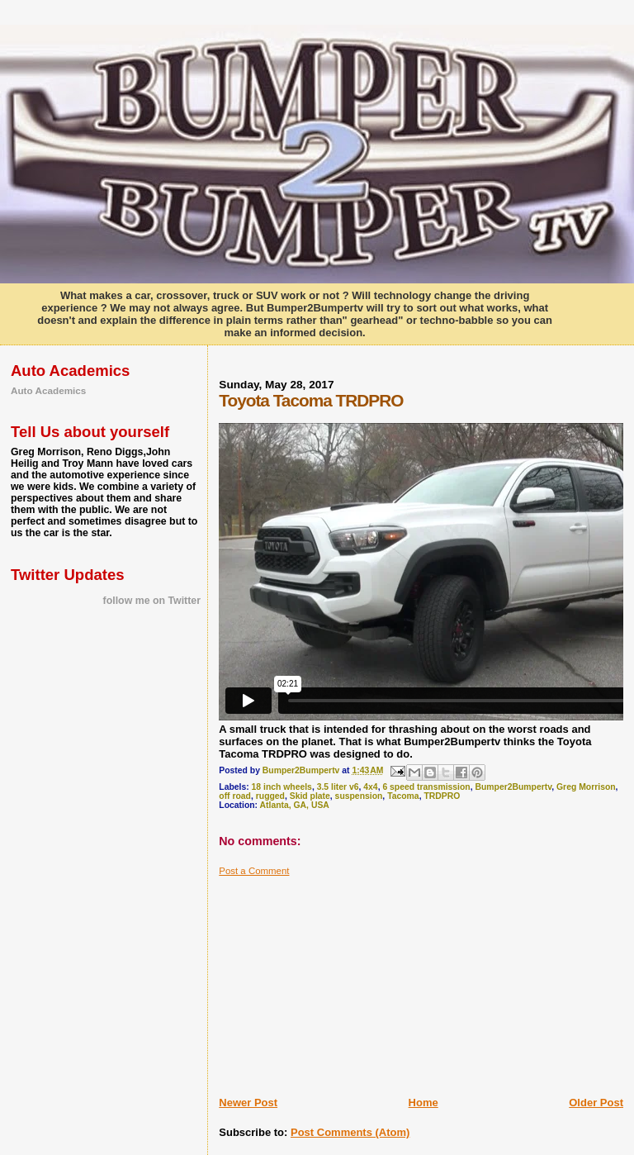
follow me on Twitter (152, 600)
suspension (359, 796)
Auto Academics (48, 390)
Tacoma (403, 796)
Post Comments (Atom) (350, 1132)
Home (423, 1102)
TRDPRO (441, 796)
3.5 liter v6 (338, 786)
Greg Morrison (586, 786)
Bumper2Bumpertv (513, 786)
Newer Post (248, 1102)
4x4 (370, 786)
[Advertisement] (342, 980)
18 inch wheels (282, 786)
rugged (270, 796)
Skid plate (310, 796)
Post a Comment (254, 871)
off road (235, 796)
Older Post (596, 1102)
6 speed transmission (426, 786)
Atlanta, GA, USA (294, 805)
